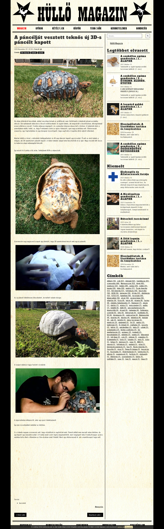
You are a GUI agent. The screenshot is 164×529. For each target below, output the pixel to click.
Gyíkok (39, 28)
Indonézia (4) (136, 317)
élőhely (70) (111, 281)
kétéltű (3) (122, 320)
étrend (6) (124, 310)
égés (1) (141, 339)
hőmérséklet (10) (113, 298)
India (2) (136, 327)
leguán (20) (111, 288)
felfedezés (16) (132, 290)
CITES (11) (115, 295)
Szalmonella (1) (113, 339)
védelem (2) (126, 334)
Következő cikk (95, 515)
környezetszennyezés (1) (116, 346)
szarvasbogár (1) (128, 356)
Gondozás (141, 28)
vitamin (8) (138, 300)
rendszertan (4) (132, 315)
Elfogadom (128, 527)
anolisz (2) (140, 322)
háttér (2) (115, 327)
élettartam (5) (131, 312)
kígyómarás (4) (119, 315)
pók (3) (114, 320)
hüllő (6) (123, 307)
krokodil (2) (137, 332)
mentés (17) (130, 288)
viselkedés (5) (143, 312)
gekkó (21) (143, 285)
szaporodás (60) (113, 283)
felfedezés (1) (122, 344)
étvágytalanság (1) (130, 351)
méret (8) (129, 300)
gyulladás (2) (135, 324)
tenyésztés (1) (143, 351)
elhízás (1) (111, 354)
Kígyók (77, 28)
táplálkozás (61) (143, 281)
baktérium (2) (112, 324)
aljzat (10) (125, 298)
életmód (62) (130, 281)
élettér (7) (115, 305)
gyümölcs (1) (143, 337)
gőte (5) (121, 312)
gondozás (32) (112, 285)
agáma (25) (133, 285)
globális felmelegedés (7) (121, 303)
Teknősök (95, 28)
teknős (34, 53)
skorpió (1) (111, 344)
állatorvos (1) (115, 356)
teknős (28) (123, 285)
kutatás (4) (125, 317)
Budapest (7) (137, 303)
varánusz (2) (127, 332)
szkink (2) (145, 327)
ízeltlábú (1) (112, 359)
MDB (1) (140, 342)
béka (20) (121, 288)
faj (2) (132, 322)
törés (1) (123, 339)
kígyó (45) (140, 283)
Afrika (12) (136, 293)
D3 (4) (109, 315)
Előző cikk (20, 515)
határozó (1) (123, 342)
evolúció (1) (133, 344)
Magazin (21, 28)
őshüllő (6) (115, 307)
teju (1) (128, 359)
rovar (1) (132, 342)
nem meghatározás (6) (136, 307)
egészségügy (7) (135, 305)
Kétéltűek (58, 28)
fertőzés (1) (134, 354)
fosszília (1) (112, 349)
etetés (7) (124, 305)
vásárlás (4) (115, 317)
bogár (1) (139, 356)
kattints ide (121, 527)
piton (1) (142, 344)
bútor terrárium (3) (134, 320)
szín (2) (124, 337)
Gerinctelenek (119, 28)
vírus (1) (121, 349)
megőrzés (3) (112, 322)
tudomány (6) (134, 310)
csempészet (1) (122, 354)
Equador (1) (132, 339)
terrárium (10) (138, 295)
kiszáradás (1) (116, 351)
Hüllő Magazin (116, 43)
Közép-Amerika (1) (140, 346)
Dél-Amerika (25, 53)
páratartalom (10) (137, 298)
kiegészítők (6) (113, 310)
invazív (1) (136, 359)
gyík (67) (120, 281)
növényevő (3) (123, 322)
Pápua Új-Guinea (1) (132, 349)
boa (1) (129, 346)
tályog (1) (114, 342)
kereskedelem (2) (114, 334)
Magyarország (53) (128, 283)
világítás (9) (112, 300)
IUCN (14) (115, 293)
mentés (40, 53)
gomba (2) (136, 334)
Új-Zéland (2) (124, 324)
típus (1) (144, 359)
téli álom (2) (115, 337)
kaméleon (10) (125, 295)
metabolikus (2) (126, 327)
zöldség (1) (133, 337)
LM (41, 49)
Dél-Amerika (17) (118, 290)
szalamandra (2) (113, 329)
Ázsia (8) (121, 300)
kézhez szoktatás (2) (129, 329)
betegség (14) (125, 293)
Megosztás (99, 506)
